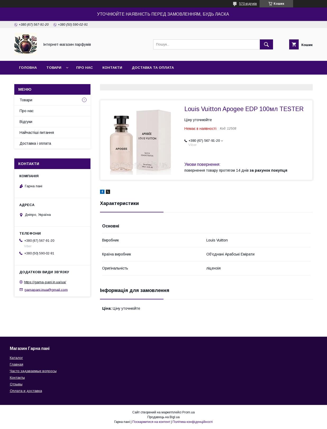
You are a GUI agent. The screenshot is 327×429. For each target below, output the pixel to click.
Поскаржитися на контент (151, 422)
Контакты (17, 378)
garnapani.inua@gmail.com (46, 289)
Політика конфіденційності (192, 422)
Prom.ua (188, 412)
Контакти (112, 68)
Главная (16, 364)
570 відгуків (248, 4)
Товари (53, 68)
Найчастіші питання (37, 132)
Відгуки (26, 122)
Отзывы (16, 384)
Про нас (84, 68)
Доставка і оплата (35, 143)
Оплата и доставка (26, 391)
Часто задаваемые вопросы (33, 371)
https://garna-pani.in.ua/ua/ (45, 282)
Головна (28, 68)
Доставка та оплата (153, 68)
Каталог (16, 358)
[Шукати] (266, 44)
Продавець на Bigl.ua (163, 417)
